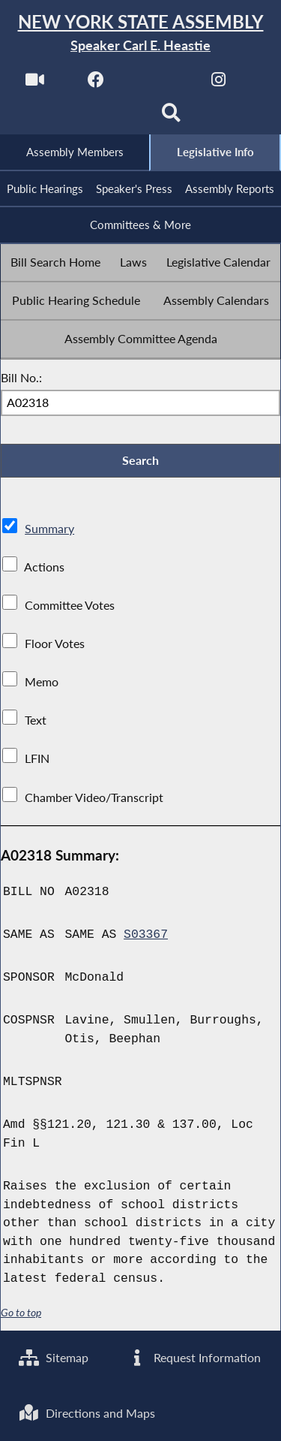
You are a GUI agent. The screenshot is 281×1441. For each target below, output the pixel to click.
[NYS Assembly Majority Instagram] (218, 84)
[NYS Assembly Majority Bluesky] (110, 117)
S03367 (146, 935)
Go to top (21, 1313)
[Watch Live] (35, 84)
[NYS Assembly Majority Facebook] (96, 84)
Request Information (194, 1357)
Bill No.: (21, 377)
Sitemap (53, 1357)
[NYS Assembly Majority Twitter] (158, 84)
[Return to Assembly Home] (140, 33)
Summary (49, 528)
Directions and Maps (87, 1413)
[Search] (171, 117)
